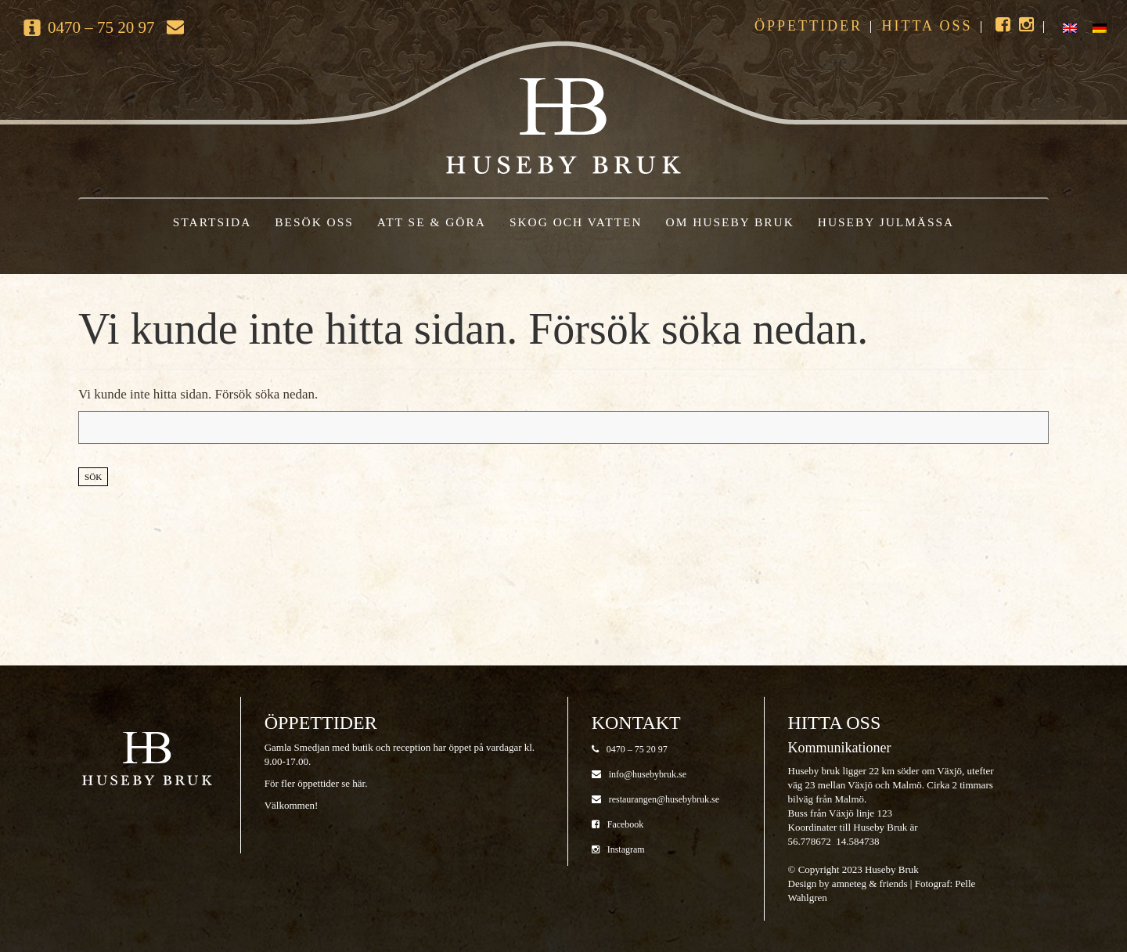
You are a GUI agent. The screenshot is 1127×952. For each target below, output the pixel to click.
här (358, 783)
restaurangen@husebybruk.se (655, 799)
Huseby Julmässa (886, 222)
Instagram (618, 849)
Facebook (618, 824)
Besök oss (314, 222)
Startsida (212, 222)
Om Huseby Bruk (730, 222)
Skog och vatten (576, 222)
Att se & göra (431, 222)
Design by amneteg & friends (848, 883)
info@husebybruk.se (639, 774)
